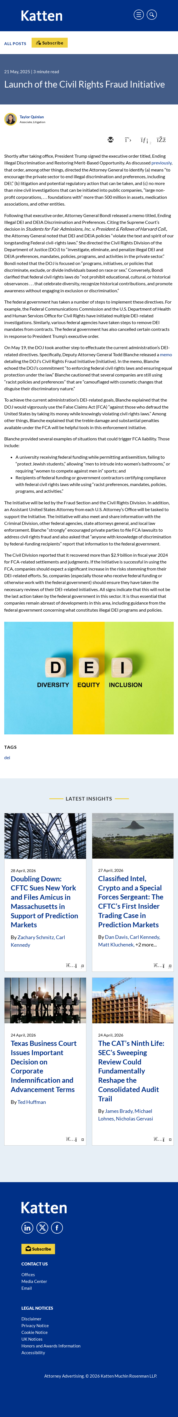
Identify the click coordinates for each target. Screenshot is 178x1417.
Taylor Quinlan (32, 117)
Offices (28, 1274)
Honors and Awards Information (50, 1345)
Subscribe (38, 1248)
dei (7, 757)
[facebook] (161, 140)
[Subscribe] (50, 43)
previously (161, 162)
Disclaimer (31, 1318)
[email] (110, 140)
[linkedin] (144, 140)
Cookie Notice (34, 1332)
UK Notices (32, 1339)
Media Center (34, 1281)
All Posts (15, 43)
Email (26, 1288)
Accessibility (33, 1352)
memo (166, 354)
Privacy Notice (35, 1325)
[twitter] (127, 140)
